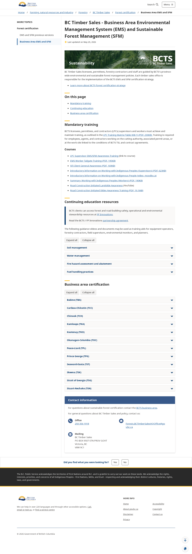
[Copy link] (185, 548)
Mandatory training (80, 103)
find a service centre (45, 509)
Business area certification (84, 113)
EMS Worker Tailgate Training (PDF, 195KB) (93, 160)
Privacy (126, 519)
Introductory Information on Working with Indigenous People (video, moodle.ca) (113, 175)
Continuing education (81, 108)
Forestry (83, 12)
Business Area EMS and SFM (35, 41)
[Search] (153, 4)
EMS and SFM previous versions (37, 35)
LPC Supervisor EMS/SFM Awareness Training (94, 155)
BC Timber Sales (101, 12)
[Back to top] (185, 539)
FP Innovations (105, 214)
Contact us (158, 514)
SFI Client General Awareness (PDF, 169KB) (92, 165)
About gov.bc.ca (130, 509)
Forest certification (125, 12)
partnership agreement (115, 220)
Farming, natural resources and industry (51, 12)
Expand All (71, 240)
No (125, 462)
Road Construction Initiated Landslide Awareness (96, 185)
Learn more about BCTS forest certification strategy (97, 85)
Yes (115, 462)
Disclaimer (128, 514)
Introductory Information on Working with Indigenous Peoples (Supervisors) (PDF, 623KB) (118, 170)
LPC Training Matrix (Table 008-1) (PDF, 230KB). (127, 135)
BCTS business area (146, 407)
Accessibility (158, 503)
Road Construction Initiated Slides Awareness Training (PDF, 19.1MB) (106, 190)
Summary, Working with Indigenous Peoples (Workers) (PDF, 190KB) (106, 180)
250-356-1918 (82, 423)
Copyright (157, 509)
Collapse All (88, 240)
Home (21, 12)
